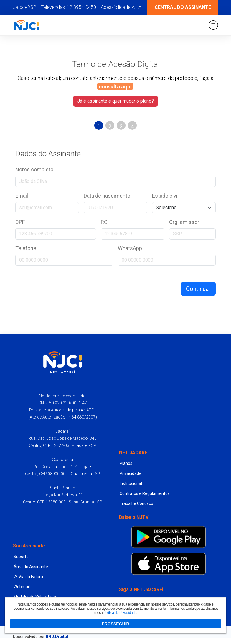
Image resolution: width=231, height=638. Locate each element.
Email (21, 196)
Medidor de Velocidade (35, 597)
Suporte (21, 557)
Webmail (22, 587)
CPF (20, 222)
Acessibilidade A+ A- (122, 7)
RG (104, 222)
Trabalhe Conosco (136, 503)
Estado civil (165, 196)
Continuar (198, 288)
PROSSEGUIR (115, 623)
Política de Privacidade (119, 613)
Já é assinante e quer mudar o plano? (115, 101)
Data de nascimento (107, 196)
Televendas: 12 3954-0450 (68, 7)
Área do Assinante (31, 567)
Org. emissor (184, 222)
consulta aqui (115, 86)
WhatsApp (130, 248)
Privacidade (130, 473)
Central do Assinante (183, 7)
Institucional (131, 483)
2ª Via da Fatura (28, 577)
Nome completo (34, 169)
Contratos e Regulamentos (145, 493)
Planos (126, 463)
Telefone (25, 248)
